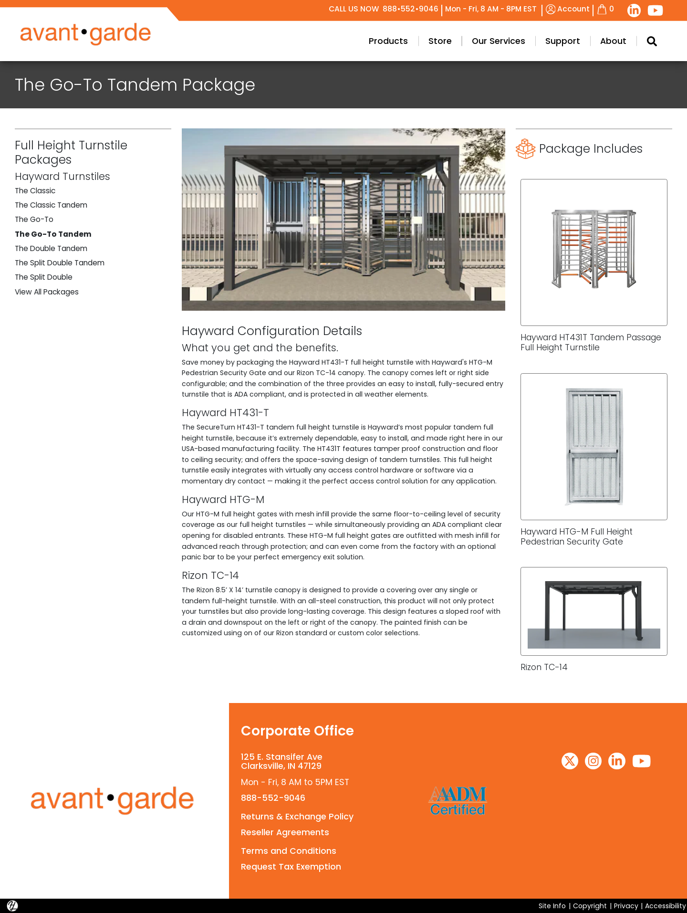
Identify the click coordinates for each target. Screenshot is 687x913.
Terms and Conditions (288, 851)
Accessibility (665, 906)
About (613, 41)
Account (568, 9)
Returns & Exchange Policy (297, 816)
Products (388, 41)
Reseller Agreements (285, 832)
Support (562, 41)
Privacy (626, 906)
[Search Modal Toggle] (651, 41)
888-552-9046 (273, 798)
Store (440, 41)
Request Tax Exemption (291, 866)
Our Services (498, 41)
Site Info (552, 906)
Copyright (590, 906)
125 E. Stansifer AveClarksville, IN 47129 (282, 761)
